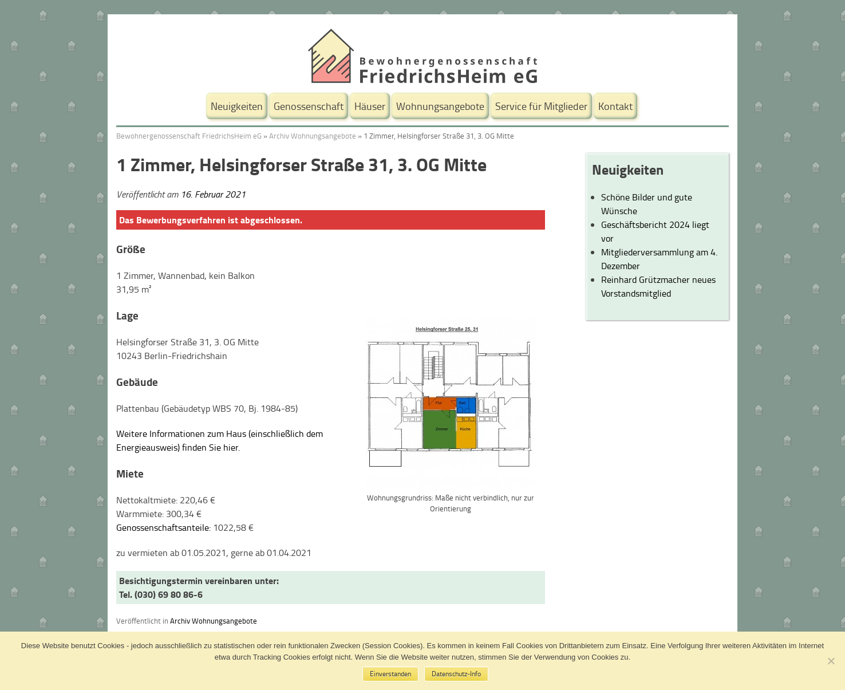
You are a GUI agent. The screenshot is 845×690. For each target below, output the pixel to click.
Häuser (369, 106)
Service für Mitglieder (541, 106)
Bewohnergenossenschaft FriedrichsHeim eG (189, 136)
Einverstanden (390, 674)
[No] (830, 661)
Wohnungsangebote (440, 106)
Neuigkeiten (237, 106)
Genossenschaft (308, 106)
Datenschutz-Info (456, 674)
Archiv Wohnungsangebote (312, 136)
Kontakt (615, 106)
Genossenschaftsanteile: (163, 527)
